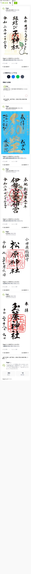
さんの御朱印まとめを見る (11, 58)
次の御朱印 (25, 66)
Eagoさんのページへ (7, 379)
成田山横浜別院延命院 (14, 108)
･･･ (9, 63)
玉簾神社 (11, 296)
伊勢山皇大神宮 (12, 10)
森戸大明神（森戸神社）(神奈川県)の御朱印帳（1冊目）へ (15, 100)
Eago (8, 362)
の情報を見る (13, 60)
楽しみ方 (29, 0)
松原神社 (11, 233)
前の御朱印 (5, 66)
